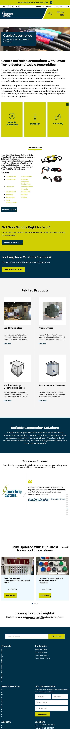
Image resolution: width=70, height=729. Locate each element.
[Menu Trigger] (67, 104)
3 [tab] (67, 498)
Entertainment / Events (27, 188)
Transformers (46, 328)
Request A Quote (62, 7)
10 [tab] (67, 512)
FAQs (3, 703)
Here (46, 2)
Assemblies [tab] (35, 147)
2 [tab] (67, 496)
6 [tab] (67, 504)
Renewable (10, 197)
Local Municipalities (11, 201)
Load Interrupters (13, 328)
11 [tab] (67, 514)
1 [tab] (67, 494)
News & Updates (7, 667)
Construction (26, 177)
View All (65, 547)
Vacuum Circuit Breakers (52, 385)
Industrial (9, 195)
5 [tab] (67, 502)
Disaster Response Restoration (25, 181)
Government (11, 192)
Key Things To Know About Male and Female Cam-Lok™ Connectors (51, 580)
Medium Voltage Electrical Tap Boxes (14, 386)
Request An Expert (41, 655)
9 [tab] (67, 510)
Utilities (24, 197)
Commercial (11, 177)
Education (10, 187)
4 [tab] (67, 500)
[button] (51, 2)
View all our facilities (42, 706)
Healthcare (25, 192)
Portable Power (7, 652)
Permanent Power (8, 649)
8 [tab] (67, 508)
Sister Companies (7, 700)
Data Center (11, 179)
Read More (7, 343)
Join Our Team (6, 706)
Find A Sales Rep (41, 652)
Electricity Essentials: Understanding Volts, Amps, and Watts (17, 580)
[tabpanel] (35, 183)
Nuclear (24, 195)
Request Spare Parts (42, 658)
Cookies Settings (42, 727)
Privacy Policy (28, 727)
